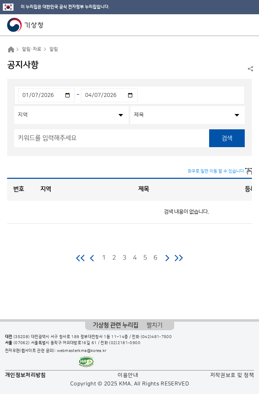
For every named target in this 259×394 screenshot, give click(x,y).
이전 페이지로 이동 (92, 258)
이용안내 (128, 375)
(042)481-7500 (156, 337)
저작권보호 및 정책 (232, 375)
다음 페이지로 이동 (167, 258)
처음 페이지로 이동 (80, 258)
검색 (227, 138)
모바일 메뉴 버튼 (247, 24)
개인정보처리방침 (25, 375)
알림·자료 (31, 49)
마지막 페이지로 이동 (178, 258)
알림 (54, 49)
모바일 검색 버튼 (236, 24)
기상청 (25, 25)
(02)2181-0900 (124, 343)
